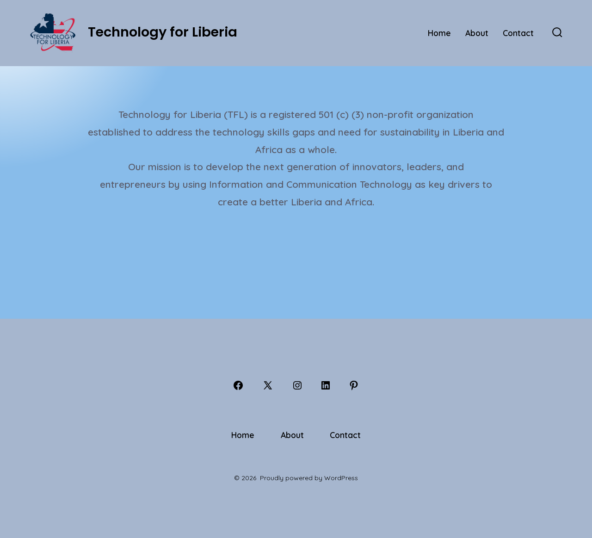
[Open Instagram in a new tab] (297, 385)
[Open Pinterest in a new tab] (354, 385)
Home (439, 33)
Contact (518, 33)
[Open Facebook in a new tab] (238, 385)
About (476, 33)
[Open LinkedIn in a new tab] (326, 385)
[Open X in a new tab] (267, 385)
